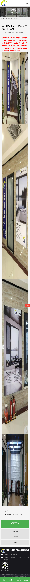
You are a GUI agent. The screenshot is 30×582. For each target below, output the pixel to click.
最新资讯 (15, 531)
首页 (7, 18)
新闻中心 (11, 18)
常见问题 (15, 542)
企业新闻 (16, 18)
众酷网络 (16, 576)
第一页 (8, 511)
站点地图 (21, 576)
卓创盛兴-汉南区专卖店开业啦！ (15, 514)
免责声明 (25, 576)
